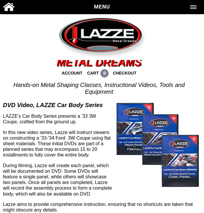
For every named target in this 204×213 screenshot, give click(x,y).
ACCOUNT (72, 73)
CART (93, 73)
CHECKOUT (124, 73)
